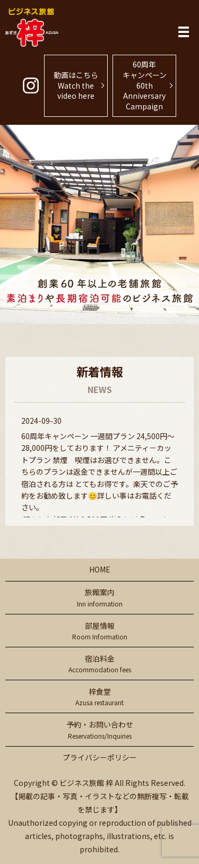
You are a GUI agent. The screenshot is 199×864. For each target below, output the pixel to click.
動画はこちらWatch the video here (76, 85)
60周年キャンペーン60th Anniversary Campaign (145, 85)
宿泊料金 (99, 664)
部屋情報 (99, 631)
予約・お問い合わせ (99, 730)
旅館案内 (99, 598)
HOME (99, 569)
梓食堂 (99, 697)
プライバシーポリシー (100, 757)
